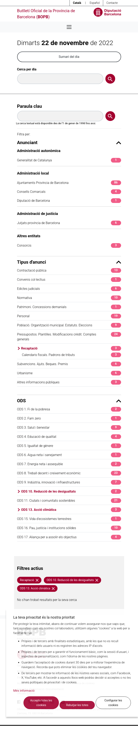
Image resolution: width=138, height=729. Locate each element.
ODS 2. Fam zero (69, 418)
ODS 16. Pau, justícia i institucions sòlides (69, 528)
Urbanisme (69, 373)
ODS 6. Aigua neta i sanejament (69, 455)
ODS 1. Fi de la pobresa (69, 409)
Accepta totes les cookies (41, 703)
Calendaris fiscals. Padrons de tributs (71, 355)
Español (95, 2)
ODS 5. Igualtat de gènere (69, 445)
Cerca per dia (26, 69)
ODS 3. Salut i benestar (69, 427)
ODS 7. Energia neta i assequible (69, 464)
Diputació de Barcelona (69, 200)
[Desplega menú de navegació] (69, 27)
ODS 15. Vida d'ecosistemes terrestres (69, 519)
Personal (69, 316)
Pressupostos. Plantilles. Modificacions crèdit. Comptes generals (69, 336)
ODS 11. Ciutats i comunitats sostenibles (69, 500)
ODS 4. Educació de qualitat (69, 436)
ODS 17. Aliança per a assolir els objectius (69, 537)
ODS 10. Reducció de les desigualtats (71, 491)
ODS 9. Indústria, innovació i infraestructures (69, 482)
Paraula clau (29, 106)
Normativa (69, 297)
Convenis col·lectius (69, 279)
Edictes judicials (69, 288)
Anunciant (69, 142)
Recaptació (71, 348)
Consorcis (69, 245)
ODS (69, 400)
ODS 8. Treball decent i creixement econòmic (69, 473)
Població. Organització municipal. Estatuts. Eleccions (69, 325)
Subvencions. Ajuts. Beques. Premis (69, 364)
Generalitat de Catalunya (69, 160)
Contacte (112, 2)
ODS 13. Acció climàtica (71, 509)
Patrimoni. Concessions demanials (69, 307)
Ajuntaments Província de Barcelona (69, 182)
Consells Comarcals (69, 191)
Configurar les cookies (113, 703)
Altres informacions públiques (69, 382)
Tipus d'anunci (69, 262)
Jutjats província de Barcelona (69, 223)
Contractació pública (69, 270)
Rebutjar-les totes (77, 705)
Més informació (24, 690)
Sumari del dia (69, 57)
